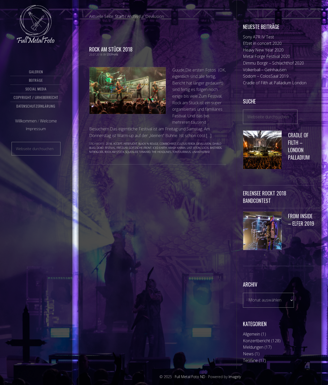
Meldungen (253, 347)
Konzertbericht (256, 341)
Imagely (235, 376)
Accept (117, 143)
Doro (100, 148)
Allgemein (251, 334)
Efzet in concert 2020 (262, 43)
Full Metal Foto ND (36, 24)
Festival (110, 148)
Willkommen (26, 121)
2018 (109, 143)
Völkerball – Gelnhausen (264, 69)
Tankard (144, 152)
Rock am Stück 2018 (110, 49)
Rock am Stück (114, 152)
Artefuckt (130, 143)
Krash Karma (177, 148)
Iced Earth (160, 148)
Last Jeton (193, 148)
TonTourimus (181, 152)
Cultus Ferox (186, 143)
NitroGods (96, 152)
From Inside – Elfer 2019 (301, 219)
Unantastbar (201, 152)
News (248, 354)
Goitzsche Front (140, 148)
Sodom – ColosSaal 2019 (266, 76)
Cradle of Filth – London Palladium (299, 146)
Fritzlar (122, 148)
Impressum (36, 128)
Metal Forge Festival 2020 (266, 56)
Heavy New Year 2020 (263, 50)
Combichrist (168, 143)
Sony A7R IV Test (258, 37)
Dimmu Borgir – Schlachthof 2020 (273, 63)
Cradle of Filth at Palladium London (274, 83)
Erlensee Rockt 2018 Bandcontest (264, 196)
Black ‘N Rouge (148, 143)
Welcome (48, 121)
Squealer (131, 152)
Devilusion (203, 143)
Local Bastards (212, 148)
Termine (250, 360)
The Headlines (161, 152)
